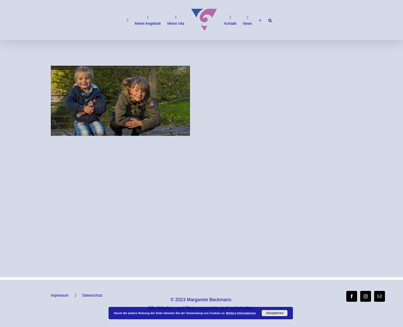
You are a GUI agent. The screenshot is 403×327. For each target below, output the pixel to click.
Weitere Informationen (241, 313)
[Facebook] (351, 296)
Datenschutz (93, 295)
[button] (270, 20)
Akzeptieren (274, 313)
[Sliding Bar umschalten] (260, 20)
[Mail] (379, 296)
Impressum (60, 295)
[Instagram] (365, 296)
